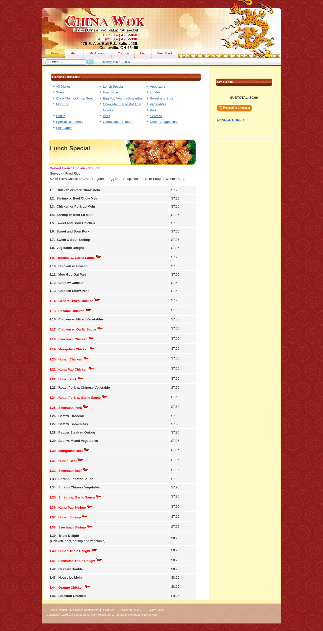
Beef (106, 116)
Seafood (156, 116)
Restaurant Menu (130, 609)
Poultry (61, 116)
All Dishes (63, 86)
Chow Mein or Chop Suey (74, 98)
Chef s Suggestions (164, 122)
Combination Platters (118, 122)
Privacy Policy (155, 609)
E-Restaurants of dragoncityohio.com (134, 614)
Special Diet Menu (69, 122)
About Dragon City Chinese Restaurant (74, 609)
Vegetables (158, 104)
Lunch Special (113, 86)
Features (108, 609)
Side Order (64, 128)
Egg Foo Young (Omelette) (122, 98)
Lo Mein (156, 92)
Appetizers (157, 86)
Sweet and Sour (161, 98)
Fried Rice (110, 92)
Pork (153, 110)
